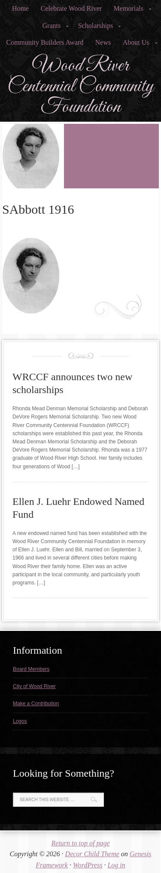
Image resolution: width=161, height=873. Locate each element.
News (103, 42)
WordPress (87, 865)
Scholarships (97, 28)
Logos (20, 721)
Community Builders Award (44, 42)
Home (20, 8)
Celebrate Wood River (71, 8)
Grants (53, 28)
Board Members (31, 669)
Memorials (130, 11)
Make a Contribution (36, 704)
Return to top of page (81, 843)
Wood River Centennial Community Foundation (80, 86)
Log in (116, 865)
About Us (137, 45)
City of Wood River (34, 686)
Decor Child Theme (92, 854)
